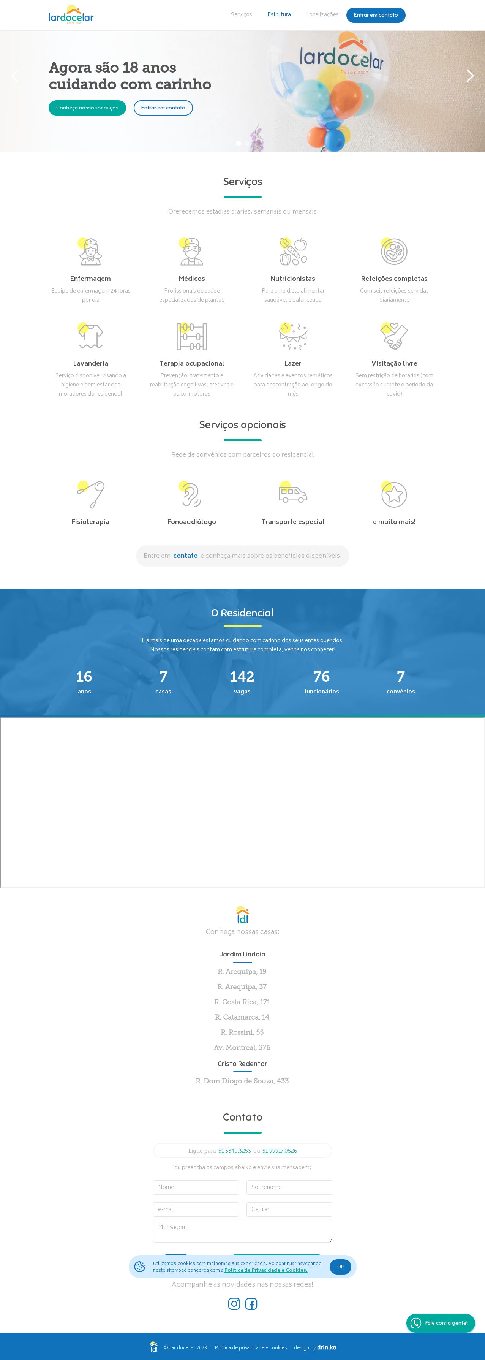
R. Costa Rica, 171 (242, 1002)
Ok (340, 1266)
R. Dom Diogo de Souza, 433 (242, 1081)
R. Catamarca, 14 (242, 1017)
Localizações (322, 15)
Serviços (241, 15)
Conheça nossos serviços (87, 107)
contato (185, 556)
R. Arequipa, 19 (242, 972)
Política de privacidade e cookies (251, 1348)
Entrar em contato (376, 15)
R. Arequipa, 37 (242, 987)
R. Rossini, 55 (242, 1033)
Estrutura (279, 15)
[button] (15, 76)
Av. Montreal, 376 (242, 1048)
